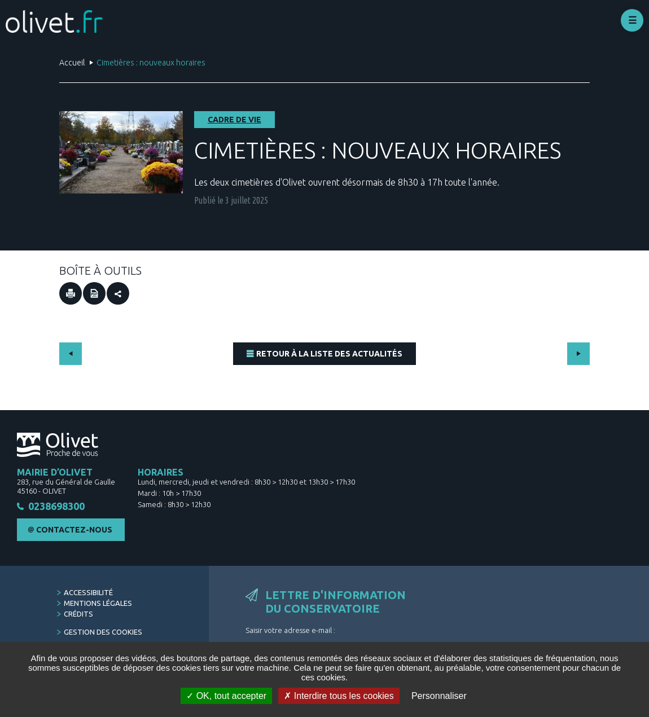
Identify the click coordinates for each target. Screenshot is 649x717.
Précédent (70, 353)
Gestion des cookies (103, 632)
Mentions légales (98, 604)
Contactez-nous (74, 530)
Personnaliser (439, 696)
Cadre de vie (234, 119)
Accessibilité (88, 593)
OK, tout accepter (226, 696)
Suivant (578, 353)
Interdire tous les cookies (338, 696)
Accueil (72, 62)
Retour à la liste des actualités (329, 353)
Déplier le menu (632, 20)
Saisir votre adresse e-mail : (290, 631)
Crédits (78, 614)
